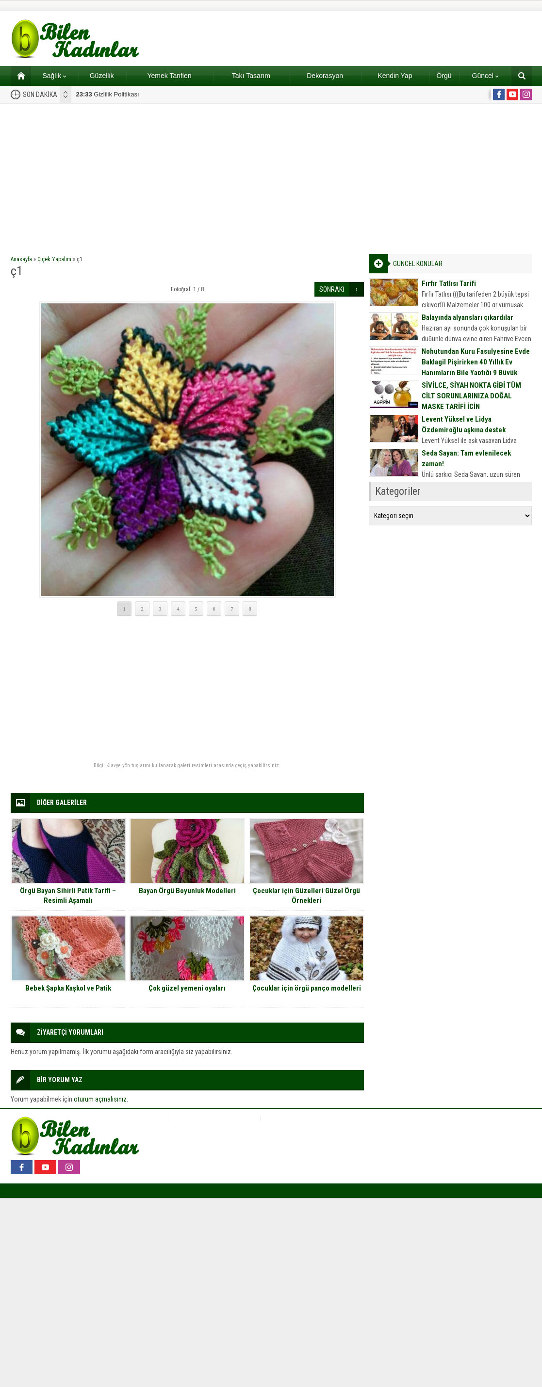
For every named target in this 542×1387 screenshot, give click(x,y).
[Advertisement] (271, 176)
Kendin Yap (395, 75)
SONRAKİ (332, 289)
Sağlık (54, 75)
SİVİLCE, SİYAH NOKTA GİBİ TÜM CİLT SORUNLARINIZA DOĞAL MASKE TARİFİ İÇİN (471, 396)
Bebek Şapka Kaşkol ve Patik (68, 988)
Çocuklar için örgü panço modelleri (306, 988)
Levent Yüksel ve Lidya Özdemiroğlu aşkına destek (464, 424)
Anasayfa (21, 259)
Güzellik (102, 75)
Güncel (485, 75)
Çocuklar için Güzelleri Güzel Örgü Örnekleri (306, 895)
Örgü (444, 75)
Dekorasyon (325, 75)
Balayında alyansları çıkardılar (467, 317)
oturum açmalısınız (100, 1099)
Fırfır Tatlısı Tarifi (449, 283)
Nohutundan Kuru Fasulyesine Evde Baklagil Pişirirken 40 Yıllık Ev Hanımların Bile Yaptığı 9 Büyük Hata (476, 367)
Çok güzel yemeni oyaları (187, 988)
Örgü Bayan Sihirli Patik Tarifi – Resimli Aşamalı (68, 895)
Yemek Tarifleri (169, 75)
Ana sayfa (18, 75)
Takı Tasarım (251, 75)
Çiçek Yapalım (54, 259)
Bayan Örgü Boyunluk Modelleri (187, 890)
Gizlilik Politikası (107, 94)
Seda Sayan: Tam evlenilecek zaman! (466, 458)
